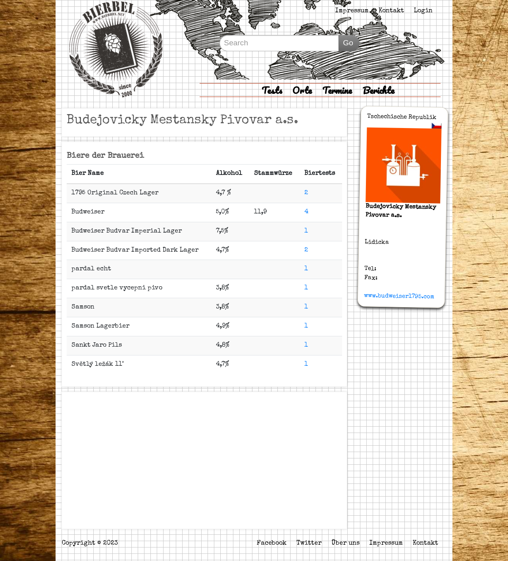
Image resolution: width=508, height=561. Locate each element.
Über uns (345, 543)
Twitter (308, 543)
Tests (272, 90)
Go (348, 43)
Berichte (378, 90)
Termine (337, 90)
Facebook (272, 543)
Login (423, 11)
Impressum (352, 11)
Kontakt (391, 11)
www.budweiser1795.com (399, 296)
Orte (302, 90)
